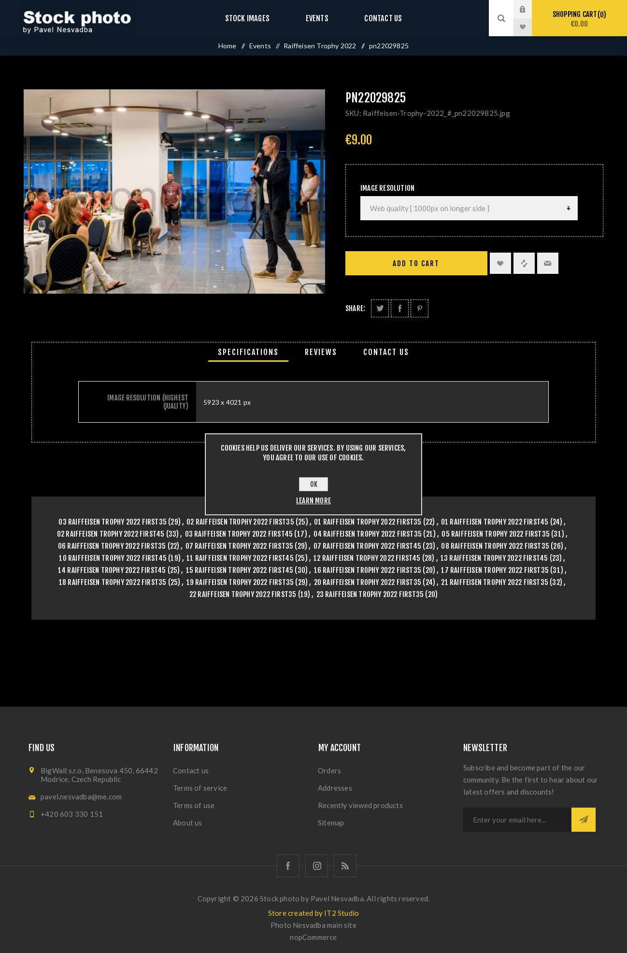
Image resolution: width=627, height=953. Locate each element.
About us (187, 822)
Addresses (335, 787)
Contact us (373, 18)
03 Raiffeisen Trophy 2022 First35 (112, 521)
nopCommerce (313, 937)
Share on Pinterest (419, 308)
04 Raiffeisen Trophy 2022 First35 (368, 534)
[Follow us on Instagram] (316, 865)
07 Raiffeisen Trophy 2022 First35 (239, 546)
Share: (355, 308)
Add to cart (416, 263)
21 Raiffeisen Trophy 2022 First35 (494, 582)
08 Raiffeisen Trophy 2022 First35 (495, 546)
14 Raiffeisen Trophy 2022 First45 (112, 570)
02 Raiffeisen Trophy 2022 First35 (240, 521)
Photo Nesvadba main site (313, 925)
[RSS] (345, 865)
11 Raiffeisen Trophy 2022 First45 (240, 558)
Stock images (256, 18)
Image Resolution (387, 188)
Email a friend (547, 263)
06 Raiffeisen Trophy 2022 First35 (112, 546)
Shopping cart (579, 19)
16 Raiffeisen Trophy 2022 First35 (368, 570)
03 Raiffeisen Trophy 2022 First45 (239, 534)
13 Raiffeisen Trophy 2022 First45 (494, 558)
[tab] (248, 352)
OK (313, 484)
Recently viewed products (360, 805)
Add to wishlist (500, 263)
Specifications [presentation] (248, 352)
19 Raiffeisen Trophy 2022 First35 (240, 582)
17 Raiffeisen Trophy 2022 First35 (495, 570)
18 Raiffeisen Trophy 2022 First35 (113, 582)
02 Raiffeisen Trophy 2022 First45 (111, 534)
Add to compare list (524, 263)
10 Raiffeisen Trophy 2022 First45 (113, 558)
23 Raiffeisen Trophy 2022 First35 (370, 594)
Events (317, 18)
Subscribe (583, 820)
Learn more (313, 500)
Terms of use (193, 805)
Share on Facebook (400, 308)
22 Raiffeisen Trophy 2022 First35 (243, 594)
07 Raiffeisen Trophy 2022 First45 (368, 546)
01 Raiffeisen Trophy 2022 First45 (495, 521)
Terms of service (200, 787)
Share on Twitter (380, 308)
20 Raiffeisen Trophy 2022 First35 (368, 582)
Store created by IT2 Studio (313, 913)
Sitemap (331, 822)
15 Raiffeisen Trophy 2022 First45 (240, 570)
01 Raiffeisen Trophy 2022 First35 (368, 521)
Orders (329, 770)
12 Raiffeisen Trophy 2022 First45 (367, 558)
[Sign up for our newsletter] (517, 820)
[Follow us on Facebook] (288, 865)
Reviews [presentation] (321, 352)
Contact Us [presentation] (386, 352)
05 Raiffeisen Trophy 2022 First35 (496, 534)
